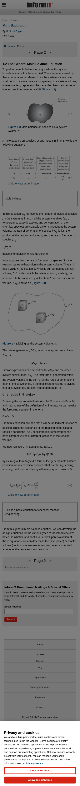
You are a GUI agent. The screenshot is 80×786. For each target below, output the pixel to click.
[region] (40, 753)
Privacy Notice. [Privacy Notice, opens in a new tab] (35, 763)
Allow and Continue (40, 779)
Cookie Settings (40, 770)
